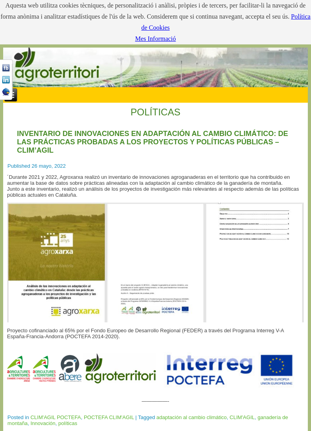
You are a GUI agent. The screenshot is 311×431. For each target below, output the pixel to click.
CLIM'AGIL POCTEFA (56, 417)
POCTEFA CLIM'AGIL (109, 417)
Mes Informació (155, 38)
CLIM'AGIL (242, 417)
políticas (67, 423)
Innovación (43, 423)
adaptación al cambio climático (191, 417)
